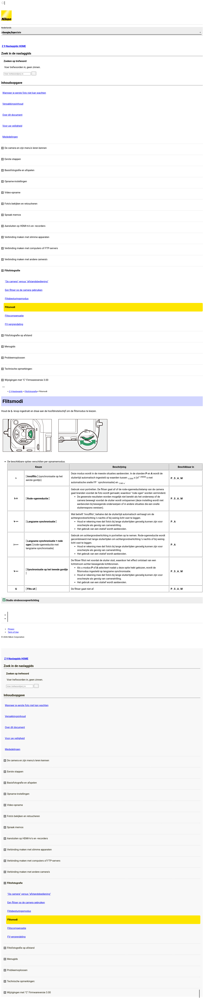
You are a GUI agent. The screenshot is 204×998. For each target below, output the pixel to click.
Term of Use (13, 632)
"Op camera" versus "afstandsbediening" (26, 281)
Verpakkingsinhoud (12, 103)
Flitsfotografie (31, 391)
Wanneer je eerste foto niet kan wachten (24, 92)
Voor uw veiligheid (12, 125)
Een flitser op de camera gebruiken (23, 290)
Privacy (11, 629)
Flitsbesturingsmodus (17, 298)
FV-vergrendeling (14, 324)
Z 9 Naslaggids (15, 391)
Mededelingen (10, 136)
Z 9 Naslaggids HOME (14, 46)
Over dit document (12, 114)
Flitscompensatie (14, 315)
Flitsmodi (10, 307)
